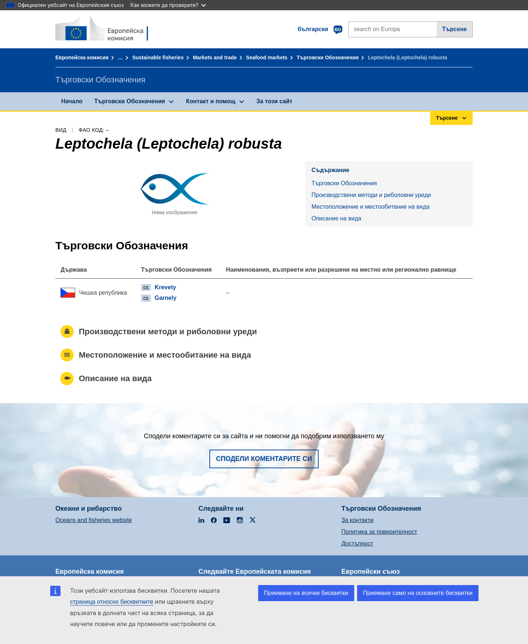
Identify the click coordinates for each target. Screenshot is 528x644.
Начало (71, 101)
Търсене (454, 29)
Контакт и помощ (210, 101)
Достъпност (357, 543)
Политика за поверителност (379, 532)
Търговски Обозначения (328, 57)
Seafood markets (266, 57)
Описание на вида (336, 218)
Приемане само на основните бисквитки (418, 593)
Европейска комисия (82, 57)
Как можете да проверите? (168, 5)
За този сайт (274, 101)
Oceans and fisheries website (93, 520)
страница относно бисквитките (111, 602)
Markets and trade (215, 57)
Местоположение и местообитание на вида (370, 207)
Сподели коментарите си (264, 458)
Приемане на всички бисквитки (306, 593)
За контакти (357, 520)
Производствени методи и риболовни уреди (371, 195)
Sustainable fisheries (158, 57)
